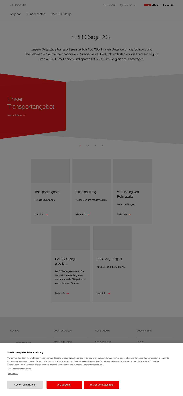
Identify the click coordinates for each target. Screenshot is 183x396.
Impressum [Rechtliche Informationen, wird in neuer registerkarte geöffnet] (13, 385)
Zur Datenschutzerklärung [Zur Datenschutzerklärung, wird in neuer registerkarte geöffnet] (19, 380)
